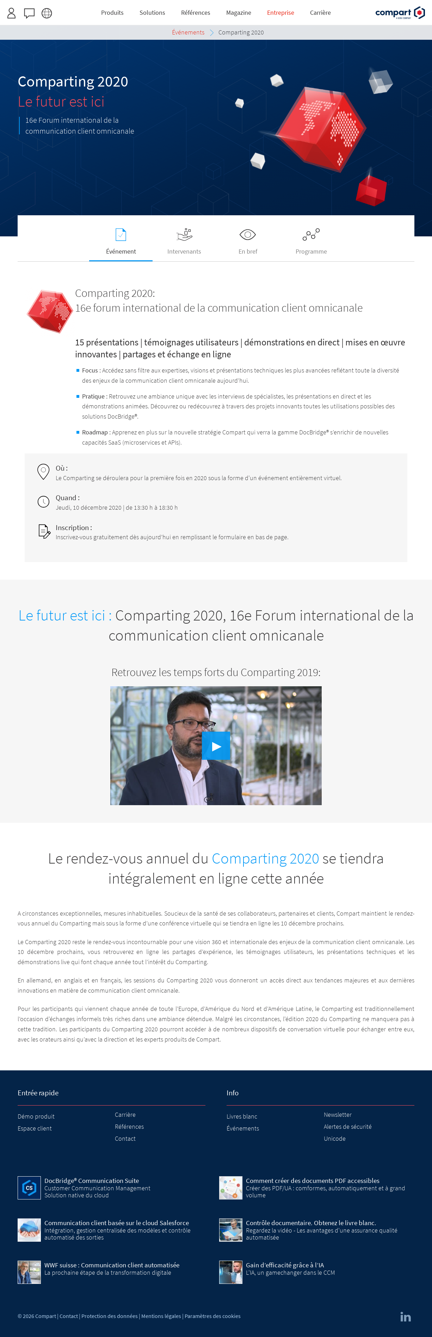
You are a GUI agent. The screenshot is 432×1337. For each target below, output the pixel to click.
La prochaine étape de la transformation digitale (107, 1272)
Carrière (125, 1114)
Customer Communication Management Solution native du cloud (97, 1191)
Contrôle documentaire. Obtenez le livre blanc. (311, 1222)
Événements (243, 1128)
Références (129, 1126)
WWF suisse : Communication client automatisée (111, 1265)
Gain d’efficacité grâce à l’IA (285, 1265)
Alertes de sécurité (348, 1126)
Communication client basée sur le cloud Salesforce (116, 1222)
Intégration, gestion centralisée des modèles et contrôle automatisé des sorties (117, 1233)
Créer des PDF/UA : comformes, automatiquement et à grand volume (325, 1191)
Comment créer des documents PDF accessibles (312, 1180)
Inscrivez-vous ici (241, 8)
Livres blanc (242, 1116)
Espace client (35, 1128)
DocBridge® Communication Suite (91, 1180)
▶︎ (217, 745)
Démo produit (36, 1116)
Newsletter (338, 1114)
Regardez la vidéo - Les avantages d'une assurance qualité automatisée (321, 1233)
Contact (125, 1138)
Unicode (335, 1138)
